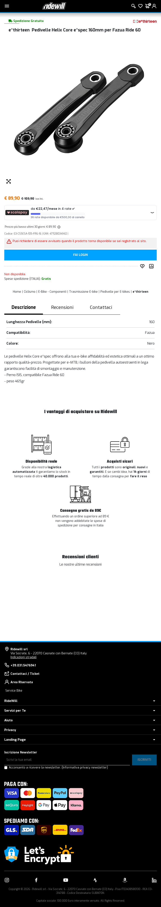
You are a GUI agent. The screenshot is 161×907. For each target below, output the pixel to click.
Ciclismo (29, 292)
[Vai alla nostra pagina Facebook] (36, 880)
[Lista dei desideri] (140, 6)
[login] (154, 6)
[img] (59, 227)
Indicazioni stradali (23, 657)
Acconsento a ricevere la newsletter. (58, 767)
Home (17, 292)
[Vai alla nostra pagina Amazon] (124, 880)
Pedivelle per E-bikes (115, 292)
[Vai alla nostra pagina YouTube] (65, 880)
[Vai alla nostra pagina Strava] (95, 880)
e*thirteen (140, 292)
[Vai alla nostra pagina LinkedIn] (154, 880)
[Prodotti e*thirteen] (145, 21)
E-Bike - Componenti (52, 292)
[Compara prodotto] (152, 266)
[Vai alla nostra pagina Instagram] (6, 880)
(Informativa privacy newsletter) (85, 767)
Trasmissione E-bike (83, 292)
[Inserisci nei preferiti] (143, 266)
